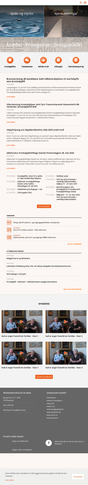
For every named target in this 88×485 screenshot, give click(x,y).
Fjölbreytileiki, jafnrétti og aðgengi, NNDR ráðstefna (34, 269)
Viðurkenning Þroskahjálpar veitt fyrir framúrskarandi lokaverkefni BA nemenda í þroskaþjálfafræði (43, 137)
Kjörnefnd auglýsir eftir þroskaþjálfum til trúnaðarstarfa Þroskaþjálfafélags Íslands (68, 221)
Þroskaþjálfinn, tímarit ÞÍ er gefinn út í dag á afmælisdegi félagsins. (29, 209)
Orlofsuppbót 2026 (24, 224)
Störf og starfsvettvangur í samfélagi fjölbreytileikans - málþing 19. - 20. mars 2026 (66, 213)
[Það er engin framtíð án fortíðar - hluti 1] (22, 355)
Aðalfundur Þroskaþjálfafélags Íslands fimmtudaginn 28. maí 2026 (40, 184)
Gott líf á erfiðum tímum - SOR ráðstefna (29, 261)
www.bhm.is (51, 429)
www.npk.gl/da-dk (54, 444)
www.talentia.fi (52, 449)
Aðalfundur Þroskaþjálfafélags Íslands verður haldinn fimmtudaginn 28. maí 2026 (28, 215)
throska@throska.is (18, 442)
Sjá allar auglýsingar (72, 321)
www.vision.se (52, 447)
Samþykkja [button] (78, 476)
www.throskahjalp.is (54, 432)
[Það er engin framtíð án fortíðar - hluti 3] (22, 386)
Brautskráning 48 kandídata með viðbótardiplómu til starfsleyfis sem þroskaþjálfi (43, 111)
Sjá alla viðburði (74, 276)
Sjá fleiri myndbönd (44, 408)
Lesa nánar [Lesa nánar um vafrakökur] (9, 480)
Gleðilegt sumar (62, 208)
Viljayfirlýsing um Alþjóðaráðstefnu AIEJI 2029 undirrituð (35, 161)
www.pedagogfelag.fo (55, 441)
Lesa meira (11, 128)
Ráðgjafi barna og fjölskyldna (18, 290)
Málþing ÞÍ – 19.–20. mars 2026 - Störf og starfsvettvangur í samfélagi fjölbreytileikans (68, 228)
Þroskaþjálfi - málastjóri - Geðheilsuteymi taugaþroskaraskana (32, 313)
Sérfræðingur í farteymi (16, 305)
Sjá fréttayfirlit (44, 238)
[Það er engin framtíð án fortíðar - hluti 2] (66, 355)
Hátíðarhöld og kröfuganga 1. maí (29, 221)
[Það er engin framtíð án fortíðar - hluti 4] (66, 386)
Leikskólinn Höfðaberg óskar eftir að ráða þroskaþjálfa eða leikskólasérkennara (39, 298)
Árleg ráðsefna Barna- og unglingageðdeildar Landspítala (36, 254)
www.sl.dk (50, 435)
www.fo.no (51, 438)
